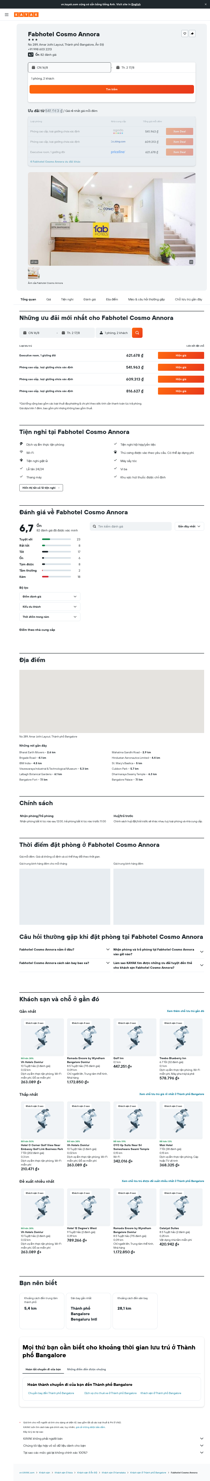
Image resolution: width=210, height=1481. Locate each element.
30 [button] (99, 141)
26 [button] (61, 141)
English (136, 4)
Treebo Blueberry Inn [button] (173, 1058)
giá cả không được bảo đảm (90, 1427)
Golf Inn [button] (118, 1058)
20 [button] (70, 132)
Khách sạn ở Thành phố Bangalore (161, 1393)
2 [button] (99, 104)
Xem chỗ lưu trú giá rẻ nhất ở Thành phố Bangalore (171, 1094)
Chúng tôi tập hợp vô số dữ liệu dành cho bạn (113, 1445)
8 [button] (89, 113)
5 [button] (61, 113)
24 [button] (42, 141)
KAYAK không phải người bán (113, 1438)
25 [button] (51, 141)
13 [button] (70, 122)
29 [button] (89, 141)
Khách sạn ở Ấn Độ (87, 1472)
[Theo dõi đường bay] (7, 62)
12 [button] (61, 122)
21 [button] (79, 132)
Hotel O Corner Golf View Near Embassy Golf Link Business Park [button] (42, 1147)
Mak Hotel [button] (166, 1145)
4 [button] (52, 113)
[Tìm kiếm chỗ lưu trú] (7, 35)
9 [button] (99, 113)
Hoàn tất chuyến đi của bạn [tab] (43, 1369)
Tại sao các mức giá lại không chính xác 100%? (113, 1452)
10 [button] (42, 122)
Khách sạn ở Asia (64, 1472)
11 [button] (51, 122)
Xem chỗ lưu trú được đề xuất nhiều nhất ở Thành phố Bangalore (163, 1181)
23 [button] (98, 132)
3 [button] (42, 113)
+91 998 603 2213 (40, 49)
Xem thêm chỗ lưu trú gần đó (185, 1011)
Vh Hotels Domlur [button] (32, 1062)
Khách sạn (44, 1472)
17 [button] (42, 132)
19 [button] (61, 132)
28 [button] (80, 141)
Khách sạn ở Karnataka (113, 1472)
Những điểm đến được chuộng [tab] (86, 1369)
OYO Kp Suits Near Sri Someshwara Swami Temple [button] (131, 1147)
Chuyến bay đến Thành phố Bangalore (51, 1393)
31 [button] (42, 150)
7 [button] (80, 113)
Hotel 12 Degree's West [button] (82, 1228)
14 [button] (79, 122)
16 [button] (98, 122)
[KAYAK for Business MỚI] (7, 70)
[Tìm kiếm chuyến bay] (7, 26)
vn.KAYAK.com (26, 1472)
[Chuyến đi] (7, 81)
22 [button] (89, 132)
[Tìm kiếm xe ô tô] (7, 43)
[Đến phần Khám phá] (7, 54)
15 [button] (89, 122)
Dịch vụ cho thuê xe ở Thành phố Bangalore (110, 1393)
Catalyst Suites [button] (169, 1228)
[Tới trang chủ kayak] (26, 14)
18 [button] (51, 132)
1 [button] (89, 104)
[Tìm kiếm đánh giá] (133, 526)
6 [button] (70, 113)
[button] (205, 4)
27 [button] (70, 141)
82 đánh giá (48, 55)
